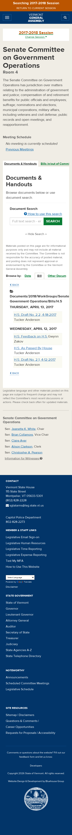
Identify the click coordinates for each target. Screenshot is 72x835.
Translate (24, 582)
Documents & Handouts (20, 164)
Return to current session (36, 8)
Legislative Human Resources (25, 543)
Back (14, 285)
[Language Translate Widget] (20, 577)
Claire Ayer (19, 441)
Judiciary (12, 644)
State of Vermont (17, 603)
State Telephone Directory (23, 656)
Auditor (11, 626)
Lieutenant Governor (19, 615)
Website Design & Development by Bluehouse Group (36, 781)
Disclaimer (12, 587)
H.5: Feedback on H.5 (31, 336)
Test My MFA (14, 561)
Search (53, 221)
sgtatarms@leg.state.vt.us (25, 505)
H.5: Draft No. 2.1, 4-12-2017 (34, 360)
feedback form (27, 756)
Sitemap (11, 715)
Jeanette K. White (24, 429)
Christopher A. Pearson (27, 452)
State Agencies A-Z (19, 650)
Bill (39, 276)
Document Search (36, 212)
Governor (12, 609)
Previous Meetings (20, 149)
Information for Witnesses (23, 458)
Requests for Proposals (21, 733)
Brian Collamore (22, 435)
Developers (36, 765)
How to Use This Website (22, 567)
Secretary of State (18, 632)
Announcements (17, 677)
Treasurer (12, 638)
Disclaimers (26, 715)
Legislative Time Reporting (24, 549)
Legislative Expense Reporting (26, 555)
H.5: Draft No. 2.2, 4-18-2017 (35, 315)
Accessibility (46, 733)
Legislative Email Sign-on (22, 537)
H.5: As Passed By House (33, 348)
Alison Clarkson (22, 447)
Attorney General (17, 620)
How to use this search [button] (43, 214)
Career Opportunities (20, 727)
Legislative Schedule (20, 689)
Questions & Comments (21, 721)
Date (28, 276)
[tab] (21, 164)
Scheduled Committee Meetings (27, 683)
